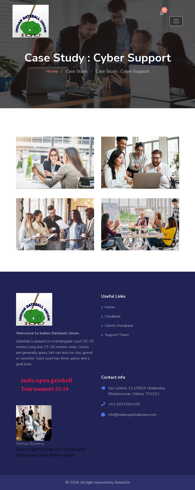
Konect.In (122, 482)
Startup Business (30, 443)
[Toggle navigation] (176, 21)
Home (52, 71)
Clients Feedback (119, 325)
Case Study (77, 71)
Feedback (113, 316)
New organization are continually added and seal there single (51, 452)
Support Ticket (117, 334)
